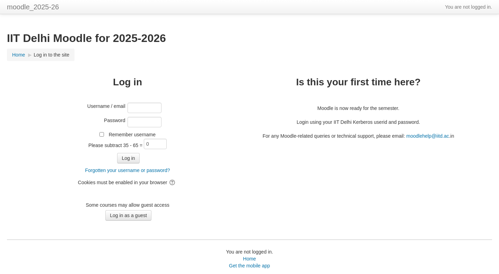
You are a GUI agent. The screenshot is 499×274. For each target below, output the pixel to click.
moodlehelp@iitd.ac (427, 136)
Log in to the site (51, 55)
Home (249, 259)
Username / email (106, 106)
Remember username (132, 134)
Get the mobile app (249, 265)
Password (114, 120)
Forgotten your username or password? (127, 170)
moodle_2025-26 (33, 7)
